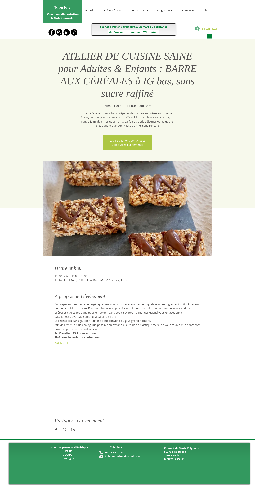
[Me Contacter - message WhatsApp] (133, 32)
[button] (209, 35)
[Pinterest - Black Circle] (74, 32)
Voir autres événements (127, 145)
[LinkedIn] (66, 32)
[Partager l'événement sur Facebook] (56, 429)
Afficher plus (63, 343)
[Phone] (101, 452)
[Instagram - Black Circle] (59, 32)
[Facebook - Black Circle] (51, 32)
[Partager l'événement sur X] (64, 429)
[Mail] (101, 456)
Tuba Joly (62, 7)
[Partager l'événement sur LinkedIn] (73, 429)
